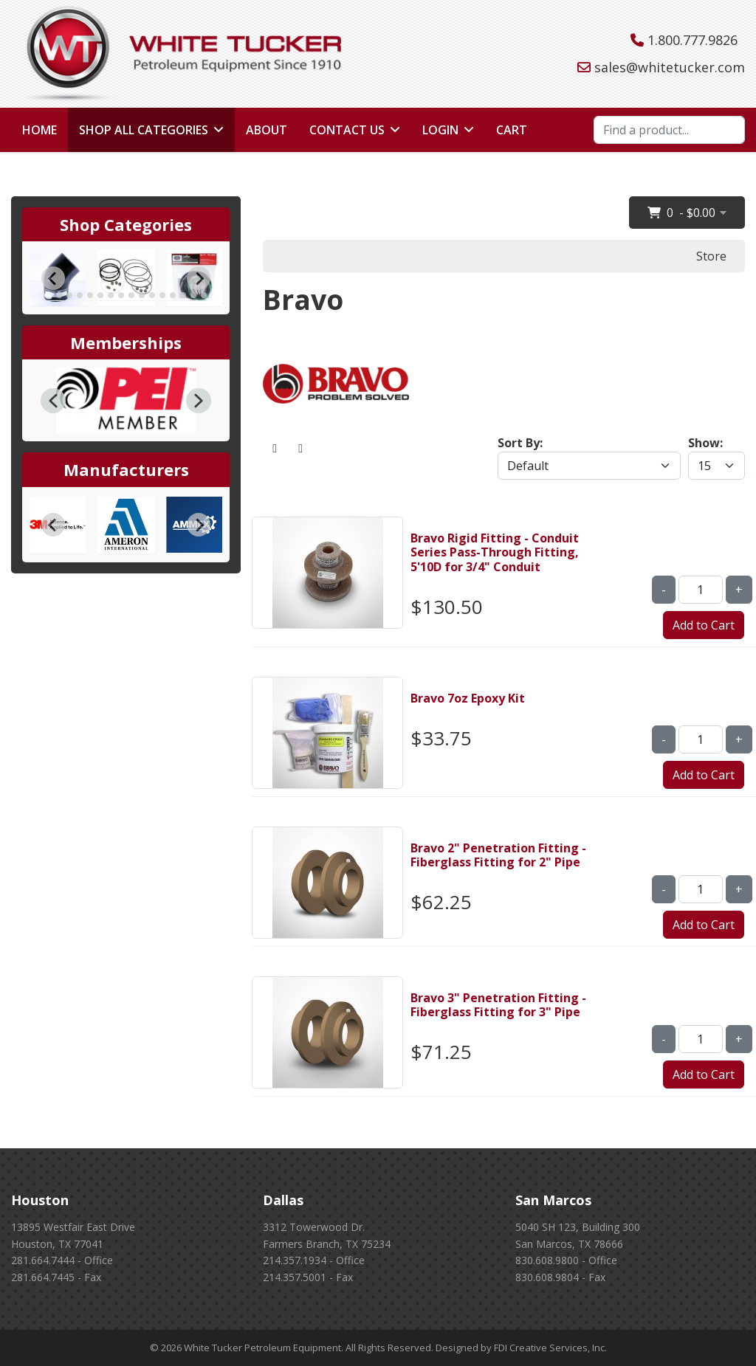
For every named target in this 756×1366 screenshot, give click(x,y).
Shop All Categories (143, 130)
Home (39, 130)
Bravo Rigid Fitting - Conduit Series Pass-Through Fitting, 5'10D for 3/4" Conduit (494, 552)
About (266, 130)
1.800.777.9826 (692, 40)
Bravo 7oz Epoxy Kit (467, 698)
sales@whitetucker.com (669, 67)
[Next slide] (198, 278)
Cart (511, 130)
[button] (53, 400)
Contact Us (347, 130)
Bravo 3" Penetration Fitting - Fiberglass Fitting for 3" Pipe (498, 1005)
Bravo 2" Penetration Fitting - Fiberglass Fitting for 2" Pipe (498, 855)
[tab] (48, 295)
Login (440, 130)
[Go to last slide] (53, 278)
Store (711, 256)
